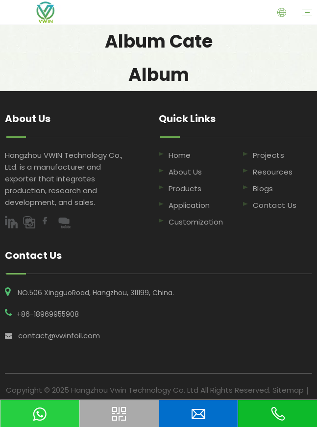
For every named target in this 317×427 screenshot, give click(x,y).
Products (185, 188)
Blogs (263, 188)
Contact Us (275, 205)
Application (189, 205)
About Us (185, 172)
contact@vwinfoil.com (59, 335)
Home (180, 155)
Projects (268, 155)
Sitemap (288, 390)
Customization (196, 222)
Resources (273, 172)
